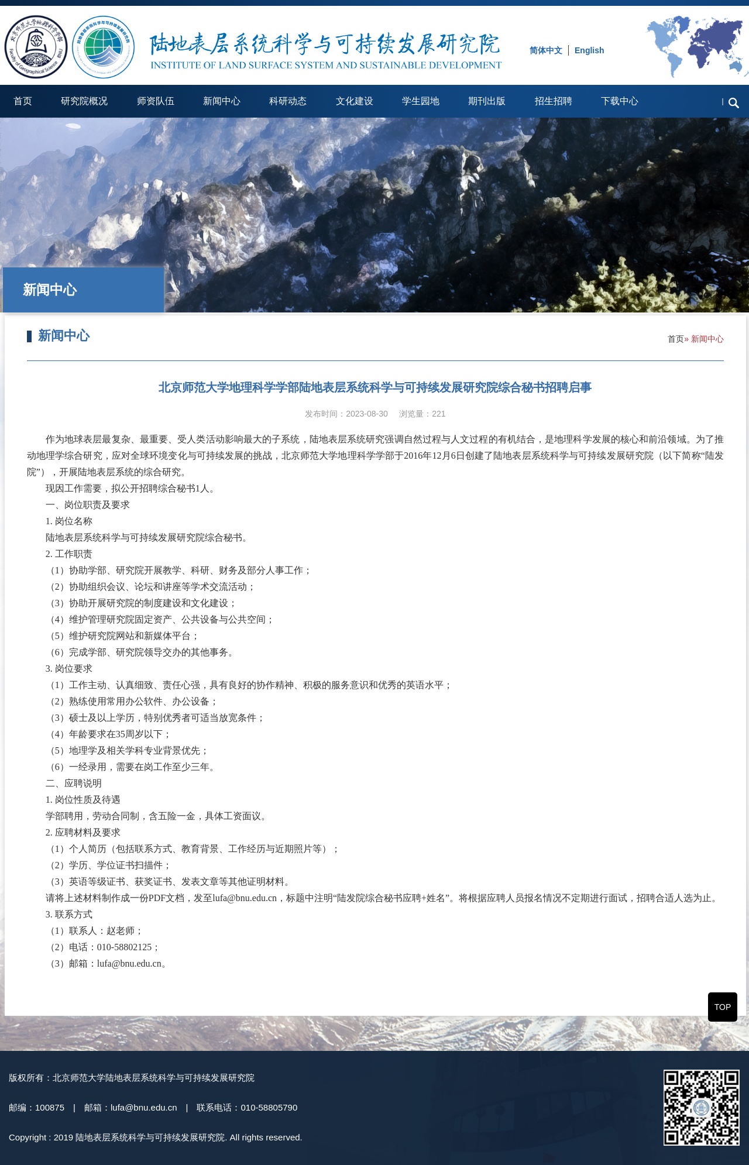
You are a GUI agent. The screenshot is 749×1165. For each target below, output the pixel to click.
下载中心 (619, 101)
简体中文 (546, 50)
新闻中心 (221, 101)
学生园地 (420, 101)
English (589, 50)
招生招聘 (553, 101)
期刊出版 (487, 101)
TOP (722, 1007)
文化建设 (354, 101)
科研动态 (288, 101)
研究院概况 (84, 101)
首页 (22, 101)
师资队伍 (155, 101)
